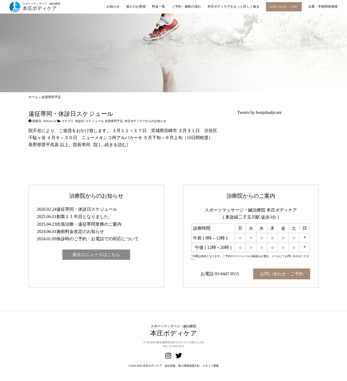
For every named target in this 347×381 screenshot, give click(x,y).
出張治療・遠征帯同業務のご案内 (88, 224)
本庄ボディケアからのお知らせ (145, 121)
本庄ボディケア (152, 365)
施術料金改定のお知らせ (80, 231)
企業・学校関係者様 (323, 6)
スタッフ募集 (211, 365)
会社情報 (170, 365)
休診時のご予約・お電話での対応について (97, 238)
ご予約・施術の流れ (186, 6)
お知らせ (113, 6)
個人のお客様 (136, 6)
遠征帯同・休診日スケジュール (70, 113)
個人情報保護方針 (189, 365)
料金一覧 (158, 6)
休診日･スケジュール (89, 121)
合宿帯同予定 (114, 121)
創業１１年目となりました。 (84, 216)
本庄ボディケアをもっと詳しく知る (233, 6)
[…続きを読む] (113, 144)
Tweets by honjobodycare (259, 112)
